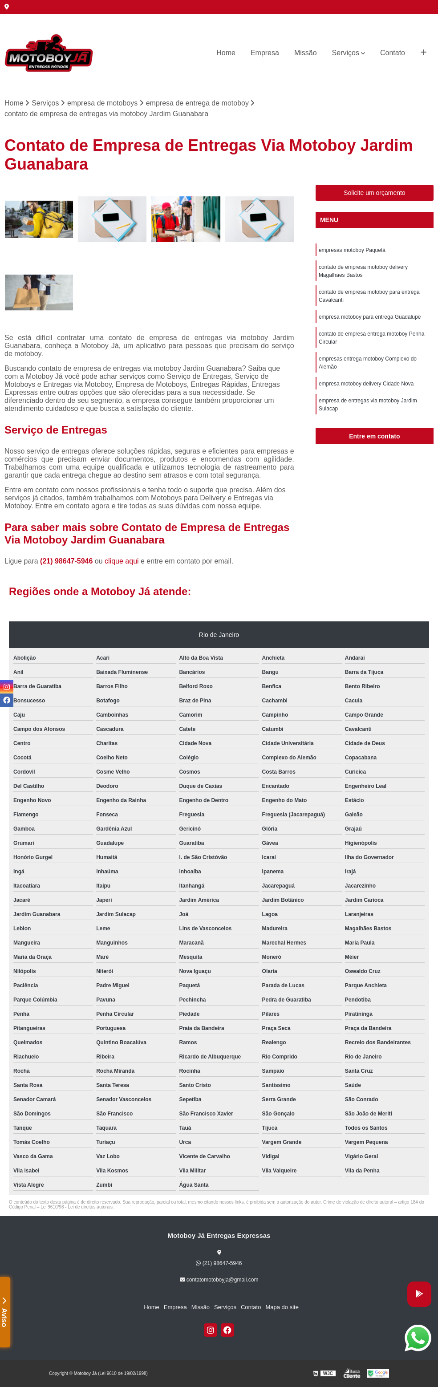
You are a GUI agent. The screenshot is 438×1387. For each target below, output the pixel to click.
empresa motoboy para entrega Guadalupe (370, 317)
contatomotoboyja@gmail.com (219, 1280)
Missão (305, 53)
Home (225, 53)
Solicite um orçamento (375, 192)
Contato (392, 53)
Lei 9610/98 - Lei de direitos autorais (77, 1206)
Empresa (265, 53)
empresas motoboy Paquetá (352, 250)
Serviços (345, 53)
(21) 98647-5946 (67, 561)
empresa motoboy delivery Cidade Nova (366, 384)
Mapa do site (281, 1307)
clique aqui (122, 561)
